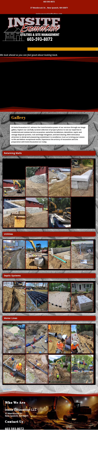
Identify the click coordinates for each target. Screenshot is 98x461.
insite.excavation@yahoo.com (20, 432)
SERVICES (9, 451)
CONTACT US (6, 389)
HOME (8, 449)
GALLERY (9, 454)
